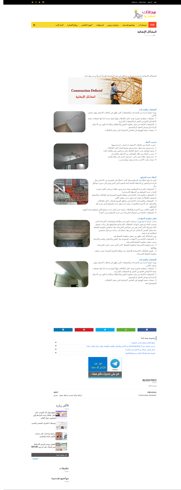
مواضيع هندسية (125, 24)
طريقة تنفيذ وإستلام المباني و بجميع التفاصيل (137, 380)
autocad (86, 434)
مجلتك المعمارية (140, 487)
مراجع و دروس (82, 442)
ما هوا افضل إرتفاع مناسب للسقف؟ (140, 370)
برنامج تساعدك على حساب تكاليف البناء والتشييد (42, 63)
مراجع (90, 442)
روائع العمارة (69, 24)
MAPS (102, 434)
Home (149, 24)
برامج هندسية (99, 438)
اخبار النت (56, 24)
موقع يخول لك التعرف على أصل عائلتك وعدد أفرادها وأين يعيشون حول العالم (41, 43)
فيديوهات (96, 24)
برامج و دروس (110, 24)
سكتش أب (106, 442)
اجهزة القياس (83, 24)
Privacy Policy (139, 2)
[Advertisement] (111, 55)
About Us (146, 2)
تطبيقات (91, 438)
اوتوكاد (107, 438)
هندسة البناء (145, 35)
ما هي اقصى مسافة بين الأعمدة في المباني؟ (137, 377)
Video (95, 434)
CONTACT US (131, 2)
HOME (152, 2)
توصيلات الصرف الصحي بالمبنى (40, 51)
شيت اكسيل (98, 442)
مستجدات (139, 24)
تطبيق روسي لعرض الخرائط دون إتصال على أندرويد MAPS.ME (40, 74)
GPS (108, 434)
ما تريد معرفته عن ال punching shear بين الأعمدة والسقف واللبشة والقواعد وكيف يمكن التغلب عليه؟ (117, 373)
